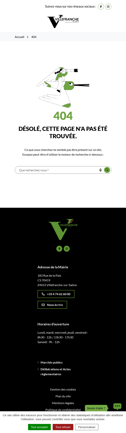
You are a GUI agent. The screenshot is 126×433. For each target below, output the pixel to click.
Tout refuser (63, 427)
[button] (116, 408)
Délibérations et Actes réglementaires (56, 371)
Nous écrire (52, 304)
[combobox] (56, 170)
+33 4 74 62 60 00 (56, 294)
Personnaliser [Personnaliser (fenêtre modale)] (86, 427)
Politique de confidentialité (63, 409)
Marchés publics (52, 362)
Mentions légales (63, 403)
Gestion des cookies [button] (63, 389)
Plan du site (63, 396)
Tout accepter (39, 427)
